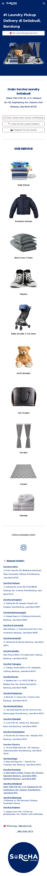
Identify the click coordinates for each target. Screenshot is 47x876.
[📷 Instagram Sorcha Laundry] (24, 130)
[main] (23, 20)
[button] (3, 3)
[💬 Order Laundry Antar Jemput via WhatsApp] (24, 118)
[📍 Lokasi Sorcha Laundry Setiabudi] (24, 124)
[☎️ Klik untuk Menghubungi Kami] (24, 33)
